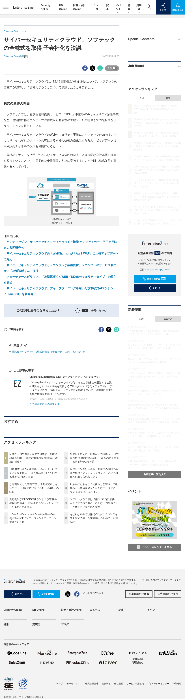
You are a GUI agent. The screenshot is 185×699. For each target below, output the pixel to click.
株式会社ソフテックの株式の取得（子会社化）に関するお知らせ (48, 416)
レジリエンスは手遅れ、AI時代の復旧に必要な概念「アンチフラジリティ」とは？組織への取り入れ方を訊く (94, 538)
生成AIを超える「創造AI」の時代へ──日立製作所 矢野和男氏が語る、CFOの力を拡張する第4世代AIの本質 (94, 523)
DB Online (38, 647)
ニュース (168, 319)
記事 (107, 7)
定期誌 (138, 7)
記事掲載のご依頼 (139, 632)
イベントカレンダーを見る (154, 547)
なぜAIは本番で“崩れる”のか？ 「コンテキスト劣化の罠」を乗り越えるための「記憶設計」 (94, 583)
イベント (118, 7)
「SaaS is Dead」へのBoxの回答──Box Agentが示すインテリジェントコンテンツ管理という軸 (33, 583)
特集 (129, 7)
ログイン (154, 288)
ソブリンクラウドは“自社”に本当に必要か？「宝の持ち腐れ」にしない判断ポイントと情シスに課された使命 (94, 568)
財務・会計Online (71, 647)
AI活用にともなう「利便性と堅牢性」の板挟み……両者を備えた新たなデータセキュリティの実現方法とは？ (94, 553)
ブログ (65, 662)
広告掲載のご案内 (168, 632)
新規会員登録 (154, 279)
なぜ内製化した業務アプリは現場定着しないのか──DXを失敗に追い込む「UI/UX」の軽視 (34, 553)
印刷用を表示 (14, 394)
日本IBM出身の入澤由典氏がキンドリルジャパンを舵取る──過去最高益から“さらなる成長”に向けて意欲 (33, 538)
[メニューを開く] (6, 7)
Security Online (13, 647)
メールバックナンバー (155, 269)
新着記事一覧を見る (154, 474)
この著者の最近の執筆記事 (44, 469)
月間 (168, 98)
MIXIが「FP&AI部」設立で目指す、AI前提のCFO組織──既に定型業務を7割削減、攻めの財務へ (33, 523)
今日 (141, 98)
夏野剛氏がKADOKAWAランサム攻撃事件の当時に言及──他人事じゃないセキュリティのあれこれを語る (34, 568)
